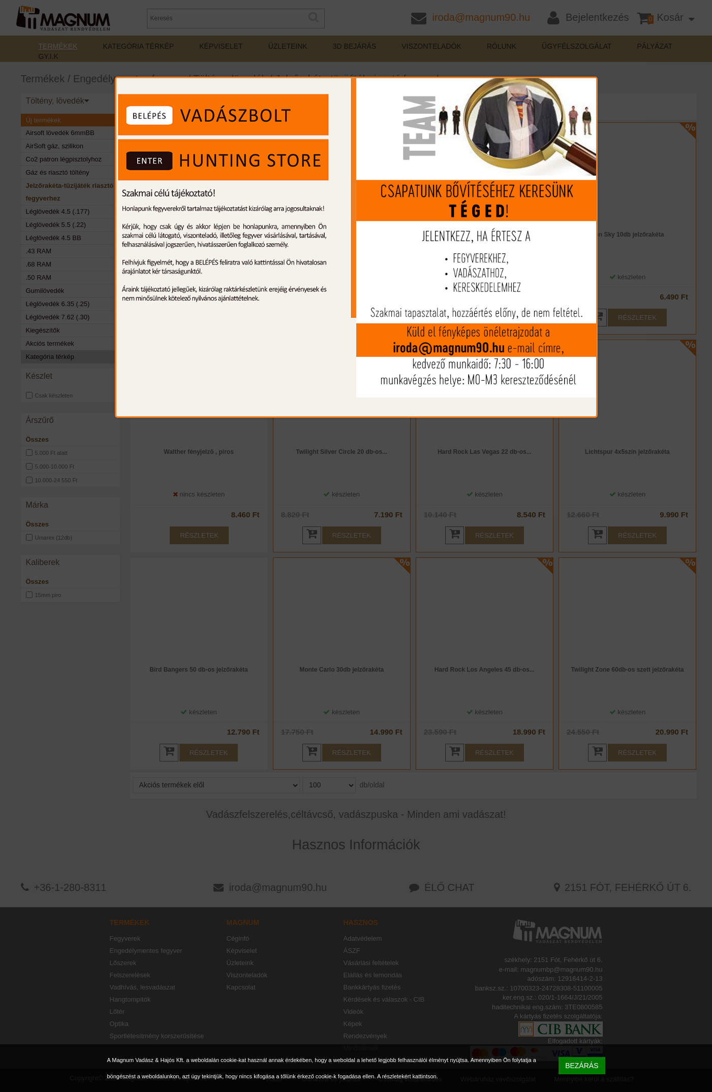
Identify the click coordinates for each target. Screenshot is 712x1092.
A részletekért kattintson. (407, 1076)
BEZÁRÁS (581, 1066)
